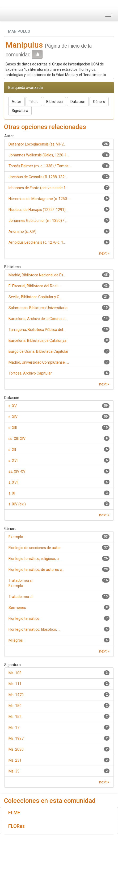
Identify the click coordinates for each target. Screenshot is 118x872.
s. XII (12, 449)
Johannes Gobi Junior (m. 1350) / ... (38, 220)
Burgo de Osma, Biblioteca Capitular (39, 351)
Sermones (17, 607)
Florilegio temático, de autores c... (36, 569)
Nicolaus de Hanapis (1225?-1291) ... (39, 209)
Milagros (16, 640)
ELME (14, 812)
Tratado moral (20, 597)
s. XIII (13, 428)
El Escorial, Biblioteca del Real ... (35, 286)
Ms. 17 (14, 727)
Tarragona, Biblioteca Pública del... (37, 329)
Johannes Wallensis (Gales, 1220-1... (39, 155)
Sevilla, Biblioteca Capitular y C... (35, 297)
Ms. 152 (15, 717)
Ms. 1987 (16, 738)
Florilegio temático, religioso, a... (35, 559)
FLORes (16, 826)
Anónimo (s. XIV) (22, 231)
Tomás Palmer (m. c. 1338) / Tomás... (40, 166)
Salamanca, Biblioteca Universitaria (38, 308)
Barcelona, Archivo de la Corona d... (38, 319)
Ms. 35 (14, 771)
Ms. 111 (15, 684)
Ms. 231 (15, 760)
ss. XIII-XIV (17, 439)
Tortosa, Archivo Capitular (30, 373)
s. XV (13, 406)
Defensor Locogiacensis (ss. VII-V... (37, 144)
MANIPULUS (19, 31)
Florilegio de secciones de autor (35, 548)
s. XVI (13, 460)
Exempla (16, 537)
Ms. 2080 (16, 749)
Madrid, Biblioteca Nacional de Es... (37, 275)
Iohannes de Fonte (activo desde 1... (38, 188)
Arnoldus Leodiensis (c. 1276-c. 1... (37, 242)
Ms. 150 (15, 706)
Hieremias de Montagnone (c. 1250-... (40, 199)
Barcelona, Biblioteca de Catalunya (37, 340)
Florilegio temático (24, 618)
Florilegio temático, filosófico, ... (34, 629)
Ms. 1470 (16, 695)
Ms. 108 (15, 673)
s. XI (12, 493)
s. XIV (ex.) (17, 504)
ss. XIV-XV (17, 471)
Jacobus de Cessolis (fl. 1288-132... (38, 177)
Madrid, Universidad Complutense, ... (39, 362)
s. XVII (13, 482)
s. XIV (13, 417)
